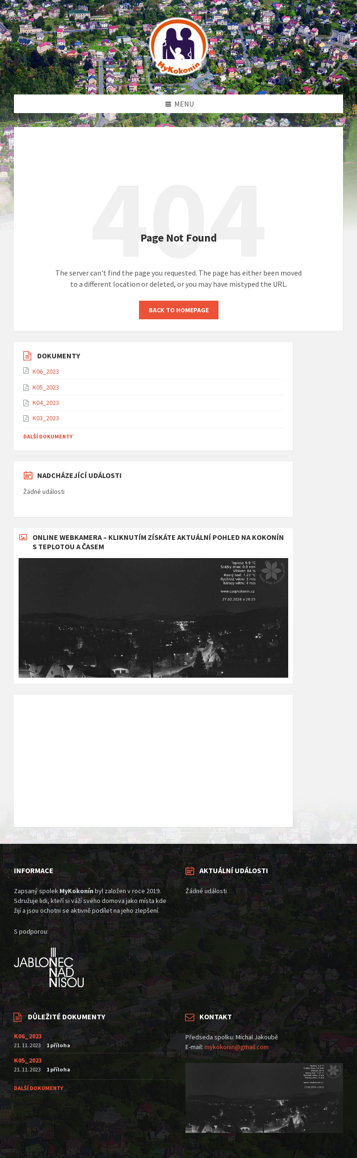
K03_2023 (46, 418)
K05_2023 (46, 387)
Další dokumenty (48, 436)
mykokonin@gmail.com (237, 1047)
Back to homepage (179, 310)
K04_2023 (46, 402)
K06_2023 (46, 371)
